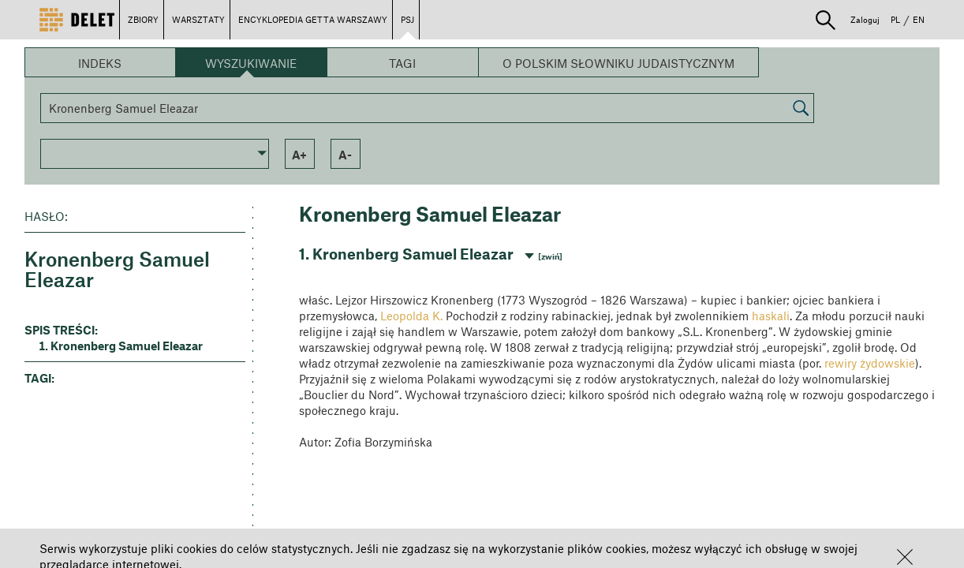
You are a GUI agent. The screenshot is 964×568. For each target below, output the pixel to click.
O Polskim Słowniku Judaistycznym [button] (618, 63)
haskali (771, 315)
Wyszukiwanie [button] (251, 63)
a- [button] (345, 155)
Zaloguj (865, 19)
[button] (905, 557)
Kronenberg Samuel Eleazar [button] (126, 345)
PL (895, 19)
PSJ (407, 19)
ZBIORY (143, 19)
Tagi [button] (402, 63)
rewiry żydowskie (869, 363)
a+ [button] (299, 155)
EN (919, 19)
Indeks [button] (99, 63)
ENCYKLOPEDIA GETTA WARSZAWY (312, 19)
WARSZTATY (198, 19)
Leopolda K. (411, 315)
